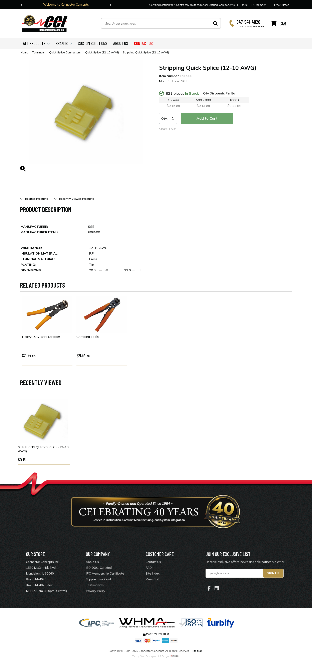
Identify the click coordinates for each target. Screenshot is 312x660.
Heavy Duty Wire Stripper (41, 337)
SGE (91, 227)
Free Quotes (281, 4)
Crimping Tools (87, 337)
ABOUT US (120, 43)
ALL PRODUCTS (36, 43)
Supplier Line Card (98, 579)
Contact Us (153, 562)
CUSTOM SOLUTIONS (92, 43)
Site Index (153, 573)
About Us (92, 562)
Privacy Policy (95, 591)
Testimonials (95, 585)
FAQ (149, 568)
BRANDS (64, 43)
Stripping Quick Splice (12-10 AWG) (43, 449)
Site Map (197, 650)
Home (24, 52)
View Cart (153, 579)
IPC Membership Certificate (105, 573)
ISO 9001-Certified (99, 568)
